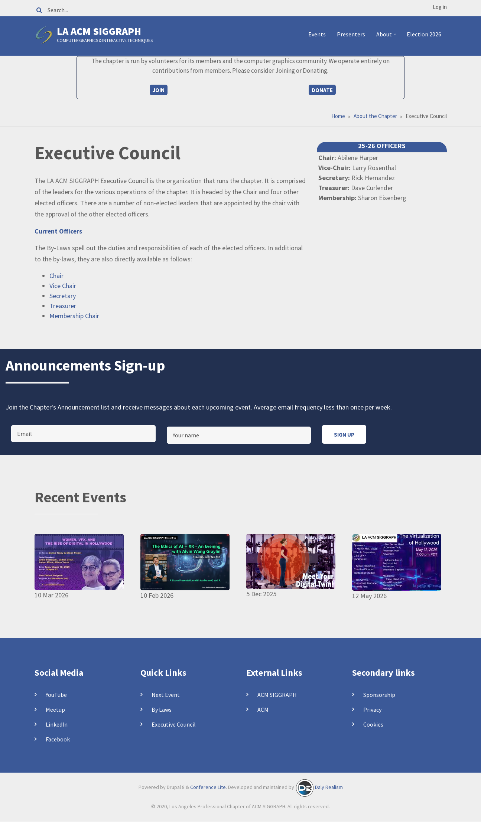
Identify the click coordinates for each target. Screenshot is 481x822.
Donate (322, 90)
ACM (263, 709)
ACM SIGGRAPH (277, 694)
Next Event (166, 694)
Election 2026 (424, 34)
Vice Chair (62, 285)
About (387, 37)
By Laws (162, 709)
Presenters (351, 34)
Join (159, 90)
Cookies (373, 724)
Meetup (55, 709)
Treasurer (62, 305)
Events (317, 34)
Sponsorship (379, 694)
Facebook (58, 739)
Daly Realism (329, 787)
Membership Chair (74, 315)
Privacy (372, 709)
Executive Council (174, 724)
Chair (56, 275)
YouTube (56, 694)
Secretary (62, 295)
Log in (440, 6)
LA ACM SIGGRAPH (99, 31)
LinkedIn (57, 724)
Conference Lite (208, 787)
